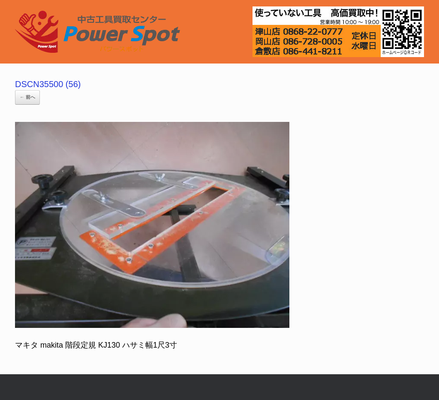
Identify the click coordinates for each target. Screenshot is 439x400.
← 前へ (27, 97)
